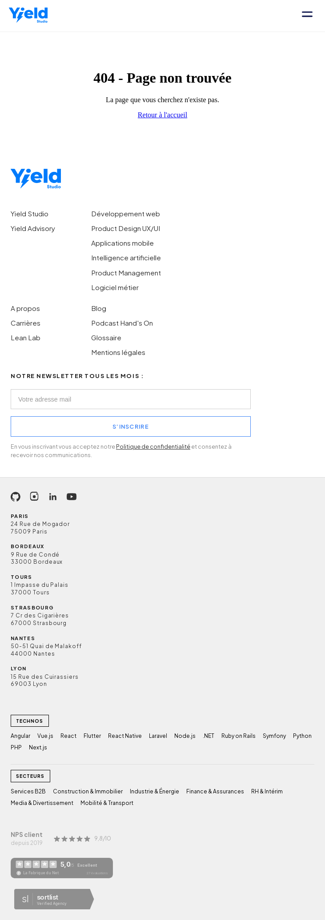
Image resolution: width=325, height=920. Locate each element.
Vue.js (45, 736)
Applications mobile (122, 243)
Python (302, 736)
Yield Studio (29, 213)
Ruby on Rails (238, 736)
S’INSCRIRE (130, 426)
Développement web (125, 213)
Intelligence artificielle (126, 257)
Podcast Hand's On (122, 323)
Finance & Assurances (215, 791)
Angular (20, 736)
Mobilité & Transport (106, 803)
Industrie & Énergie (154, 791)
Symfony (274, 736)
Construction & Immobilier (88, 791)
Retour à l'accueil (162, 115)
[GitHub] (15, 497)
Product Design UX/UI (125, 228)
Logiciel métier (115, 287)
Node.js (185, 736)
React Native (125, 736)
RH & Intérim (267, 791)
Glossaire (106, 337)
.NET (208, 736)
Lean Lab (25, 337)
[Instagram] (34, 497)
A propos (25, 308)
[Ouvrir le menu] (307, 15)
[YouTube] (71, 497)
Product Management (126, 272)
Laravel (158, 736)
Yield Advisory (33, 228)
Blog (98, 308)
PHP (16, 747)
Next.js (38, 747)
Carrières (25, 323)
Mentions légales (118, 352)
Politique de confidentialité (153, 446)
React (68, 736)
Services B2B (28, 791)
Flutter (92, 736)
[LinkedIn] (53, 497)
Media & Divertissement (42, 803)
